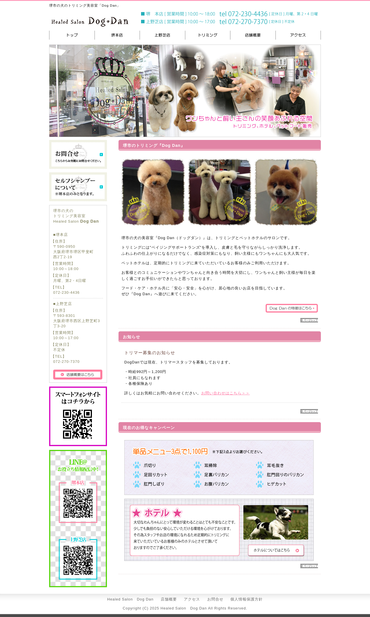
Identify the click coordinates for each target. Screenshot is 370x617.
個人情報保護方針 (246, 599)
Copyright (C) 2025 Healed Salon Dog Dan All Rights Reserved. (185, 608)
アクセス (192, 599)
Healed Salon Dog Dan (130, 599)
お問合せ (215, 599)
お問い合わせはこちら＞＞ (225, 393)
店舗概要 (169, 599)
